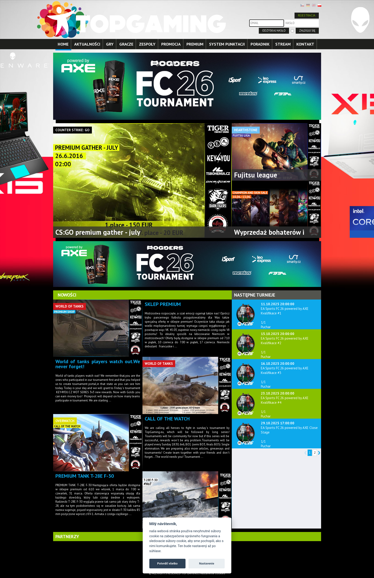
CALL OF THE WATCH (167, 418)
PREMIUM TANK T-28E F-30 (84, 476)
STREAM (283, 44)
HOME (63, 44)
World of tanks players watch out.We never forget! (97, 364)
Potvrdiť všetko (167, 563)
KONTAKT (305, 44)
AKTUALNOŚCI (87, 44)
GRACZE (126, 44)
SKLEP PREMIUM (163, 304)
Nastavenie (206, 563)
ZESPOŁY (147, 44)
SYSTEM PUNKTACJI (227, 44)
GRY (110, 44)
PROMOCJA (171, 44)
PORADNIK (260, 44)
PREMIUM (194, 44)
